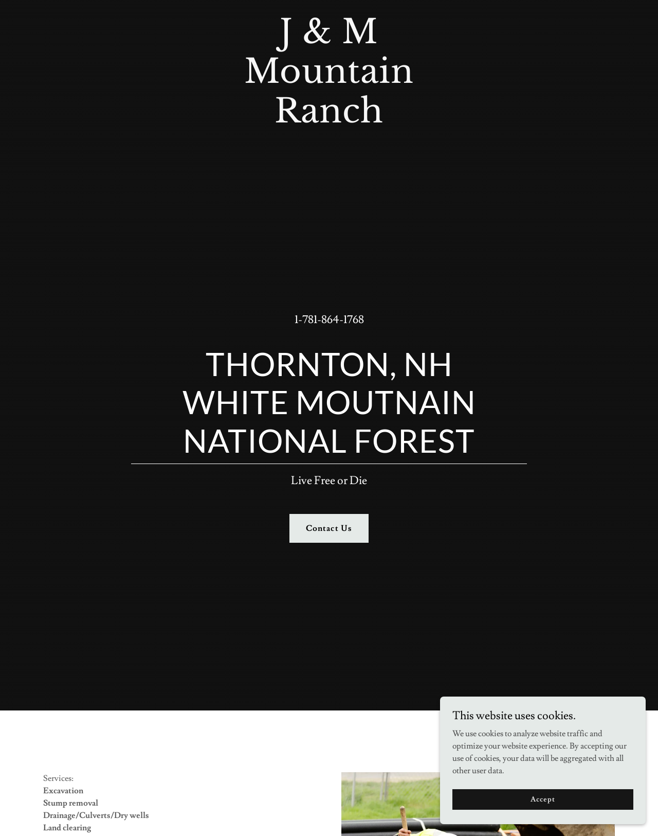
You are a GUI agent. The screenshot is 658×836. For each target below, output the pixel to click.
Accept (543, 799)
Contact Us (329, 528)
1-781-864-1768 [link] (329, 319)
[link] (329, 120)
